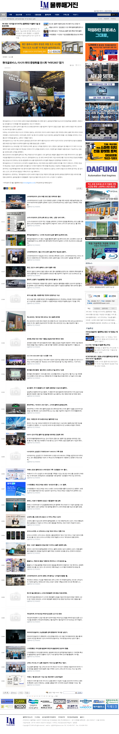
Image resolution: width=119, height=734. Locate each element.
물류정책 (48, 15)
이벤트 (57, 15)
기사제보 (37, 717)
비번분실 (113, 18)
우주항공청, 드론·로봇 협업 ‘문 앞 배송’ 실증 (21, 19)
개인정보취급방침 (72, 717)
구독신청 (66, 15)
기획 (10, 15)
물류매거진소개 (27, 717)
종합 (3, 15)
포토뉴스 (89, 263)
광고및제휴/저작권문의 (49, 717)
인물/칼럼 (38, 15)
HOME (5, 57)
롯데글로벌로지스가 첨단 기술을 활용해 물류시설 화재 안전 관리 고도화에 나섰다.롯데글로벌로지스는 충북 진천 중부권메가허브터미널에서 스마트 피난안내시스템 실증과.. (54, 241)
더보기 (76, 15)
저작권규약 (61, 717)
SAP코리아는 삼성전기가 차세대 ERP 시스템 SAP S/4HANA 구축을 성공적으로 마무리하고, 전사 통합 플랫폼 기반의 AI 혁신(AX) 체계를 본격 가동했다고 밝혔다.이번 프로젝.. (55, 458)
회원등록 (106, 18)
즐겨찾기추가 (98, 11)
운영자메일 (108, 11)
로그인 (100, 18)
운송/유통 (19, 15)
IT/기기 (28, 15)
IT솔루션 (89, 328)
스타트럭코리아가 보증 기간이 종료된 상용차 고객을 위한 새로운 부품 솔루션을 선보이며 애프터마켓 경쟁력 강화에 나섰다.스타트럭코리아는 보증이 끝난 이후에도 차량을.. (54, 202)
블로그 (82, 717)
